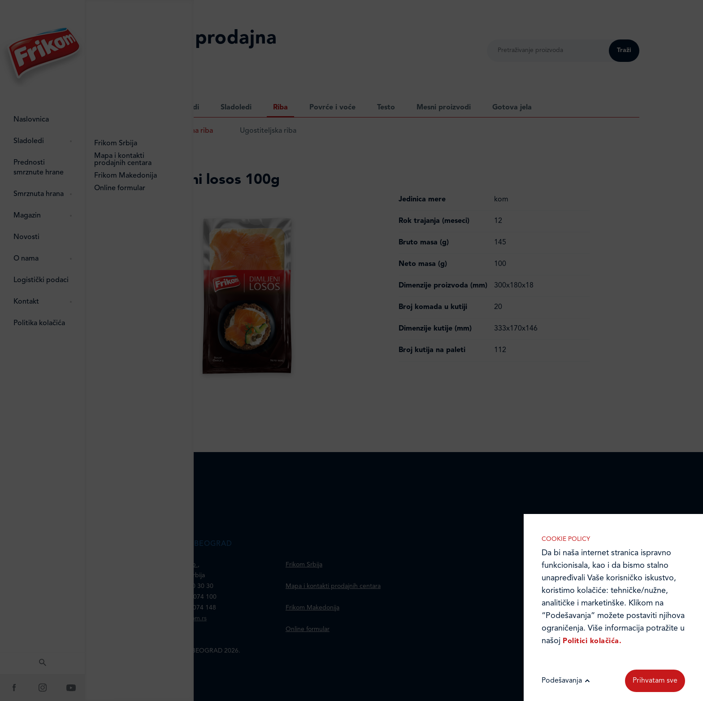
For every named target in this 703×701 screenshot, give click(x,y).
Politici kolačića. (592, 641)
